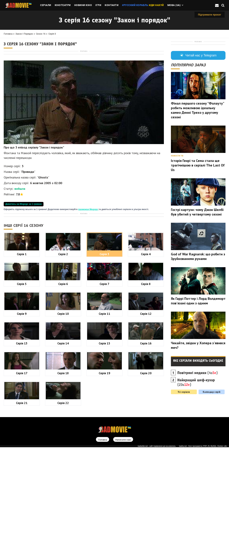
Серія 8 (146, 383)
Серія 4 (146, 353)
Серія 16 (146, 442)
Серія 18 (63, 472)
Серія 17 (21, 472)
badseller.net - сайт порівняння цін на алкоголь (157, 545)
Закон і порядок (24, 33)
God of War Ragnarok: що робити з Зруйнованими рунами (198, 302)
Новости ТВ (177, 201)
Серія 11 (104, 412)
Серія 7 (104, 383)
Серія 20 (146, 472)
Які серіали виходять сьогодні (198, 406)
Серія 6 (63, 383)
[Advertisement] (84, 77)
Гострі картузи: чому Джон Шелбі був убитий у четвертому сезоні (197, 257)
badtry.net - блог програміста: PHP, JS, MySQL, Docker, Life (203, 545)
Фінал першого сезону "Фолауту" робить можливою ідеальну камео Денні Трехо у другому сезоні (197, 156)
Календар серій (211, 437)
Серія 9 (22, 412)
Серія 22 (63, 502)
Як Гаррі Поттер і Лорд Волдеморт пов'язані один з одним (198, 346)
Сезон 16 (40, 33)
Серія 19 (104, 472)
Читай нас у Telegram (198, 101)
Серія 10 (63, 412)
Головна (8, 33)
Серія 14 (63, 442)
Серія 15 (104, 442)
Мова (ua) (174, 5)
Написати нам (123, 538)
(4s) (197, 418)
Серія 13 (21, 442)
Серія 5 (22, 383)
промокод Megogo (88, 258)
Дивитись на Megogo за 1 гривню (23, 253)
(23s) (196, 428)
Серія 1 (22, 353)
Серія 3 (52, 33)
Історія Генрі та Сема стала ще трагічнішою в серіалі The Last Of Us (198, 211)
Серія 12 (146, 412)
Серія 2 (63, 353)
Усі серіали (184, 437)
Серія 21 (21, 502)
